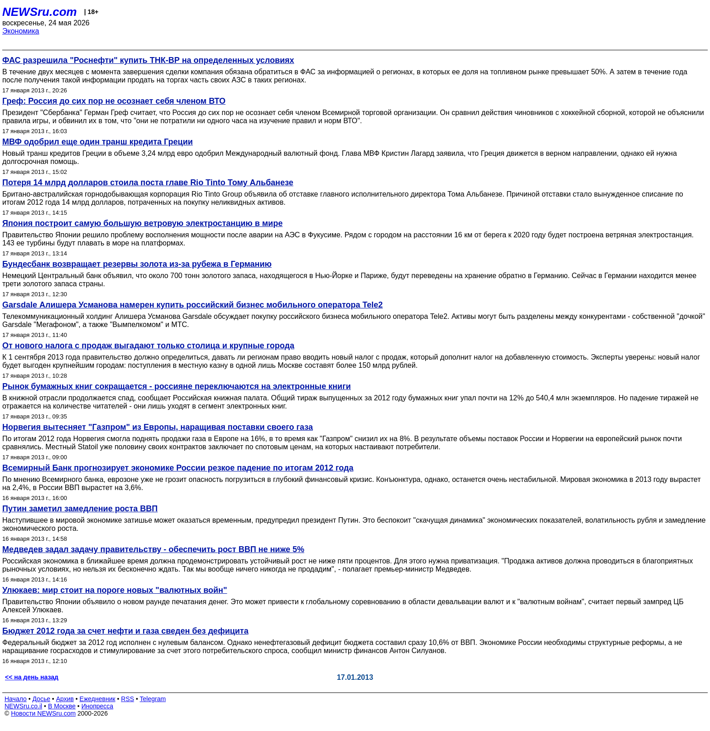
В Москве (62, 706)
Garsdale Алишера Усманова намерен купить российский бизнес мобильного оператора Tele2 (192, 304)
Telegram (153, 698)
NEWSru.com (39, 12)
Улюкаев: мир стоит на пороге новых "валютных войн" (114, 590)
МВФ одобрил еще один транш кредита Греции (97, 141)
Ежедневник (97, 698)
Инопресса (98, 706)
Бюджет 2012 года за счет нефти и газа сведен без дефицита (125, 630)
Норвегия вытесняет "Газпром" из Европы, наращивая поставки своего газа (157, 427)
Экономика (20, 31)
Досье (41, 698)
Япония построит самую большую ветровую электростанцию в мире (142, 223)
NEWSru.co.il (23, 706)
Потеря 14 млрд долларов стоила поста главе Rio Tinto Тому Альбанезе (147, 182)
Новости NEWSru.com (43, 713)
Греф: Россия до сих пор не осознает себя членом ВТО (113, 101)
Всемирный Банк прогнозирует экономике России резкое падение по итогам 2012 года (177, 467)
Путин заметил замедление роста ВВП (80, 508)
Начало (16, 698)
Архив (65, 698)
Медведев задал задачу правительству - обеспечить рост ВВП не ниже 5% (153, 549)
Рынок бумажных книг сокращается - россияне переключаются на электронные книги (176, 386)
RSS (127, 698)
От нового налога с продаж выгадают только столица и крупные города (148, 345)
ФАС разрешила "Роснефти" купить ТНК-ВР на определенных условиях (148, 60)
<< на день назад (31, 677)
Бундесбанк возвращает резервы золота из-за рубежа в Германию (137, 264)
